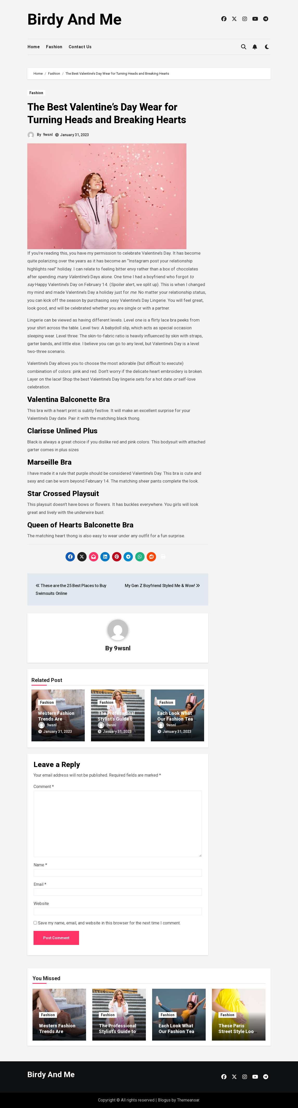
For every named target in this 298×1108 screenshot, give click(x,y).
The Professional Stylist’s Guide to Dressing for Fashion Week (117, 1034)
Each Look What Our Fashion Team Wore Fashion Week (178, 1034)
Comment (44, 786)
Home (34, 46)
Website (41, 903)
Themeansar (188, 1100)
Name (40, 864)
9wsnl (48, 135)
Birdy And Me (74, 19)
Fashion (54, 46)
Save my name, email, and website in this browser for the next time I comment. (109, 923)
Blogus (164, 1100)
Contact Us (80, 46)
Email (40, 884)
